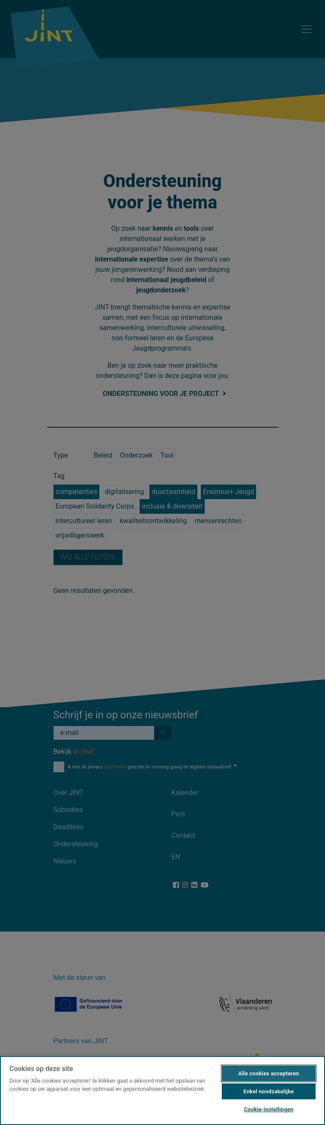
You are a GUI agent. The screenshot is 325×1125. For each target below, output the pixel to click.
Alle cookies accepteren (268, 1073)
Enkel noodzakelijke (268, 1091)
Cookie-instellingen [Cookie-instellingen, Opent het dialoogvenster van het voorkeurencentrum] (268, 1109)
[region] (162, 1090)
